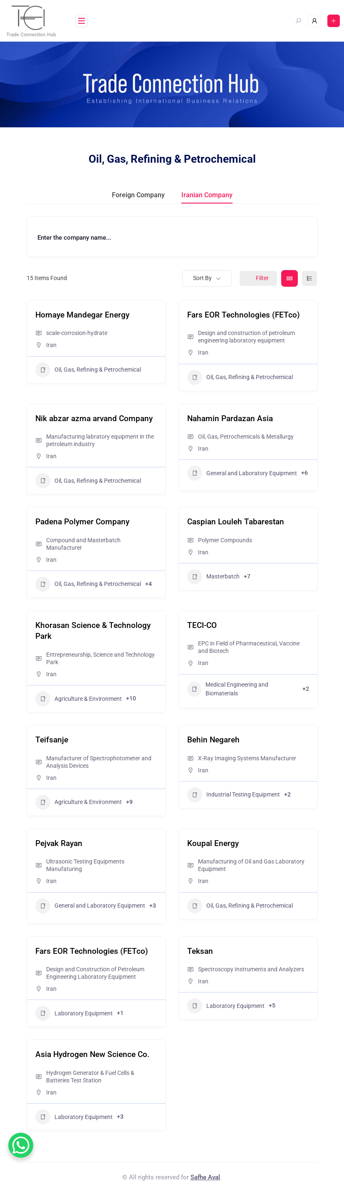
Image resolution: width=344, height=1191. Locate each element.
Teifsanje (51, 739)
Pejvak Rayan (58, 843)
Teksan (200, 951)
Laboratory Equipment (74, 1013)
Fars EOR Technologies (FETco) (243, 315)
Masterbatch (213, 576)
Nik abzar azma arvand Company (94, 418)
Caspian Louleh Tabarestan (235, 521)
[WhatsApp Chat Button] (20, 1145)
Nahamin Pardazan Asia (230, 418)
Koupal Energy (213, 843)
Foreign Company (138, 195)
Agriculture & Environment (78, 698)
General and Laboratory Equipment (242, 473)
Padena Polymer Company (82, 521)
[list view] (309, 278)
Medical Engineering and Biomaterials (228, 689)
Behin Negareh (213, 739)
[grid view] (289, 278)
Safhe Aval (205, 1177)
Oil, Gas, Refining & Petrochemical (88, 369)
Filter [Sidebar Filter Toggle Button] (258, 278)
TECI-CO (202, 625)
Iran (51, 345)
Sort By (202, 278)
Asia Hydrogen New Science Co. (92, 1054)
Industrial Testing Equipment (233, 794)
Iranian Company (207, 195)
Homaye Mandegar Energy (82, 315)
